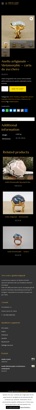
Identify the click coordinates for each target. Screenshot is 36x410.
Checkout (4, 335)
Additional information (10, 119)
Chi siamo (4, 328)
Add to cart (18, 89)
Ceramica (24, 99)
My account (5, 342)
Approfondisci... (25, 407)
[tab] (18, 119)
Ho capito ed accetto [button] (13, 407)
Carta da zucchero (14, 99)
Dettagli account (7, 345)
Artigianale (24, 97)
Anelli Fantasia (15, 97)
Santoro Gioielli (23, 391)
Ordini (3, 331)
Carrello (4, 338)
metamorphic (14, 101)
